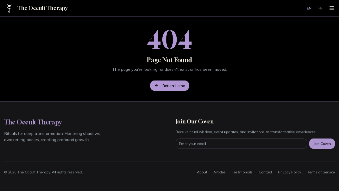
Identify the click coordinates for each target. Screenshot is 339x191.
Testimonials (242, 172)
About (202, 172)
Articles (219, 172)
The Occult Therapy (42, 8)
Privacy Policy (289, 172)
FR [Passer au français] (320, 8)
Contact (265, 172)
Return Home (169, 85)
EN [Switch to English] (309, 8)
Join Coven (322, 144)
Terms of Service (321, 172)
